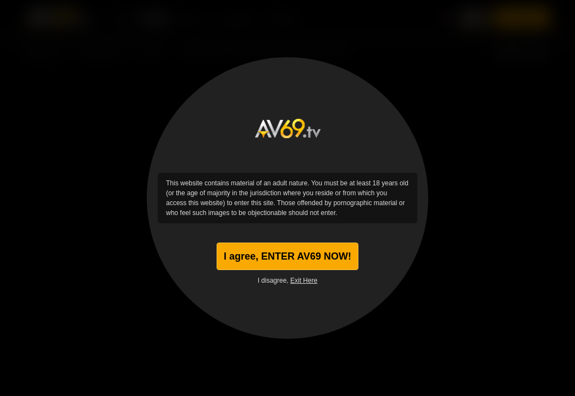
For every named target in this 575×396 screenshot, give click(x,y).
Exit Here (303, 280)
